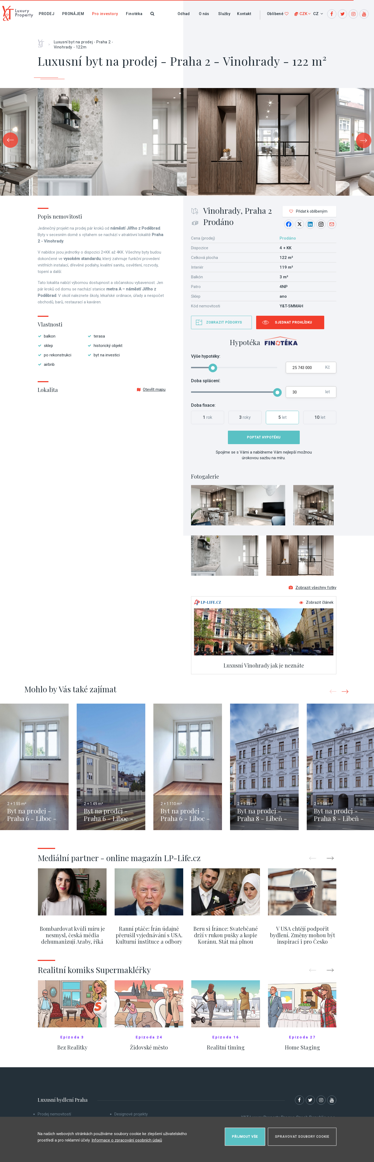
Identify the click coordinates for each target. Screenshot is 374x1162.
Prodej (46, 14)
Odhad (184, 14)
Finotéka (134, 14)
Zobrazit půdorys (224, 322)
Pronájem (73, 14)
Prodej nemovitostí (54, 1114)
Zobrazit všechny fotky (312, 587)
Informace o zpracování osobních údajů (126, 1140)
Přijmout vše (245, 1137)
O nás (204, 14)
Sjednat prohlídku (293, 322)
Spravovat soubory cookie (302, 1137)
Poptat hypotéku (264, 437)
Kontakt (244, 14)
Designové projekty (131, 1114)
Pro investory (105, 14)
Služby (224, 14)
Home (43, 42)
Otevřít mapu (151, 389)
